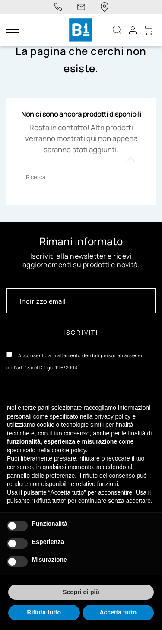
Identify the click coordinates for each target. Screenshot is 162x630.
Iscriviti (81, 332)
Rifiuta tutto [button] (44, 612)
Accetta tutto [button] (118, 612)
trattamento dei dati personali (88, 355)
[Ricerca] (81, 176)
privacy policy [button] (112, 416)
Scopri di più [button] (81, 591)
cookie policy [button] (69, 450)
